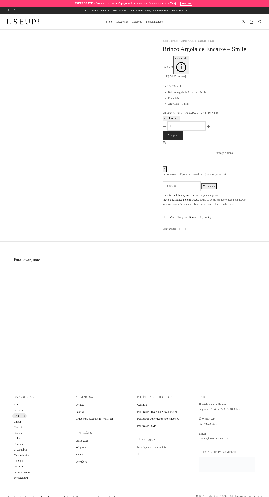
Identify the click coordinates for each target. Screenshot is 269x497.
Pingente (19, 460)
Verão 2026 (82, 440)
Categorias (122, 21)
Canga (17, 421)
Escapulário (20, 449)
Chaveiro (19, 427)
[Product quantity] (189, 130)
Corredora (81, 461)
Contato (80, 404)
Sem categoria (22, 472)
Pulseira (18, 466)
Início (168, 44)
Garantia (84, 10)
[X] (185, 232)
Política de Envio (180, 10)
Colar (17, 438)
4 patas (79, 454)
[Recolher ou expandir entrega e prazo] (167, 173)
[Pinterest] (189, 233)
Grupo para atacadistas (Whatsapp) (95, 418)
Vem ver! (186, 4)
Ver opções (212, 189)
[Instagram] (15, 10)
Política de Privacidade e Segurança (109, 10)
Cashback (81, 411)
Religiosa (81, 447)
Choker (18, 432)
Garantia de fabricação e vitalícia (183, 198)
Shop (109, 21)
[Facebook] (9, 10)
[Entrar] (243, 22)
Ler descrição (174, 122)
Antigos (212, 221)
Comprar (176, 139)
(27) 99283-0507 (208, 423)
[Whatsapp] (193, 233)
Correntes (19, 444)
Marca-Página (22, 455)
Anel (16, 404)
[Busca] (260, 22)
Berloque (19, 410)
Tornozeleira (21, 477)
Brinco (177, 44)
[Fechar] (266, 3)
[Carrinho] (252, 22)
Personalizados (154, 21)
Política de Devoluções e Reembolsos (150, 10)
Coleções (137, 21)
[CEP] (184, 190)
